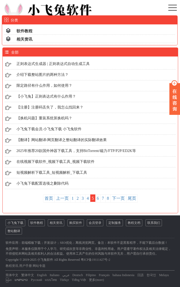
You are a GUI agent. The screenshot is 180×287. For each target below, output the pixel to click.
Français (104, 275)
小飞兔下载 (15, 223)
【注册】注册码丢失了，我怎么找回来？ (49, 107)
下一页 (118, 198)
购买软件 (75, 223)
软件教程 (24, 31)
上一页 (62, 198)
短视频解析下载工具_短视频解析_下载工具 (51, 173)
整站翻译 (13, 231)
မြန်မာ (9, 280)
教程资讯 (12, 266)
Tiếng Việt (79, 280)
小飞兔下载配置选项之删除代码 (42, 183)
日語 (140, 275)
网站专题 (39, 266)
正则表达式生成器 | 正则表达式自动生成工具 (53, 64)
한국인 (151, 275)
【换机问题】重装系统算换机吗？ (44, 118)
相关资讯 (24, 39)
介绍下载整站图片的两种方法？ (42, 75)
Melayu (164, 275)
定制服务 (114, 223)
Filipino (91, 275)
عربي (66, 275)
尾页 (132, 198)
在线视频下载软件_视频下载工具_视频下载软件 (55, 162)
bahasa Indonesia (123, 275)
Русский (36, 280)
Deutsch (77, 275)
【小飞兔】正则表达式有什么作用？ (46, 96)
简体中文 (12, 275)
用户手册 (25, 266)
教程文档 (134, 223)
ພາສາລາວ (21, 280)
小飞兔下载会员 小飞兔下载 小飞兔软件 (49, 129)
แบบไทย (51, 280)
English (42, 275)
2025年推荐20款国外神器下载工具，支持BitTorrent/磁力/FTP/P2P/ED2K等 (76, 151)
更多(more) (96, 280)
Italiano (54, 275)
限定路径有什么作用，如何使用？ (44, 86)
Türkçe (64, 280)
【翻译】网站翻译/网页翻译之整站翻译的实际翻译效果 (61, 140)
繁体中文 (27, 275)
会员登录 (95, 223)
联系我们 (153, 223)
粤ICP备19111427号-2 (95, 260)
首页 (49, 198)
